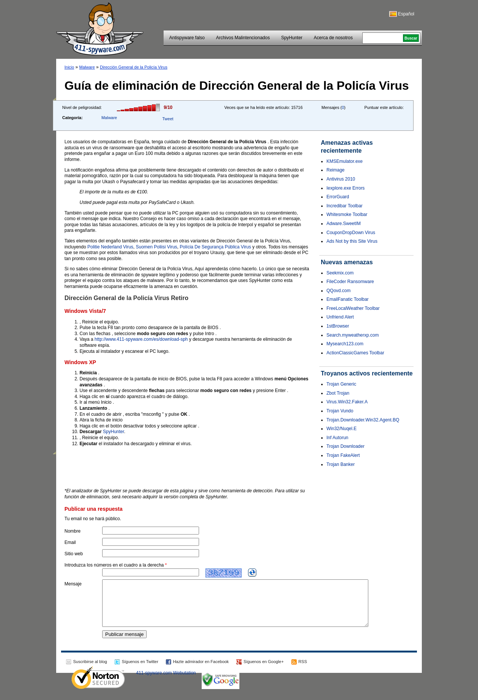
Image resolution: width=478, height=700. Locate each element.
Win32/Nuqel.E (341, 428)
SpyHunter (292, 37)
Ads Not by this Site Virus (351, 241)
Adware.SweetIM (343, 223)
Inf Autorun (337, 437)
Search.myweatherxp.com (352, 335)
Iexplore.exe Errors (345, 188)
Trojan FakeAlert (343, 455)
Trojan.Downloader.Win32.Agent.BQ (362, 420)
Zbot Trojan (337, 393)
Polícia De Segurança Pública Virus (215, 247)
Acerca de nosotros (333, 37)
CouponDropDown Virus (350, 232)
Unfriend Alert (340, 317)
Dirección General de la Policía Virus (133, 67)
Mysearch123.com (344, 343)
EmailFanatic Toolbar (347, 299)
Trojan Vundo (339, 411)
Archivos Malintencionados (243, 37)
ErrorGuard (337, 196)
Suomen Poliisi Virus (156, 247)
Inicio (69, 67)
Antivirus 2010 (340, 179)
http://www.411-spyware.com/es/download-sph (141, 339)
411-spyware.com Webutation (166, 682)
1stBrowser (337, 326)
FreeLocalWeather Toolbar (353, 308)
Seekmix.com (340, 273)
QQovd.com (338, 290)
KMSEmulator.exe (344, 161)
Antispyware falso (187, 37)
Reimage (335, 170)
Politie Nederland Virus (110, 247)
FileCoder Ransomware (350, 281)
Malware (87, 67)
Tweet (167, 118)
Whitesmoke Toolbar (347, 214)
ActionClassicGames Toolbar (355, 352)
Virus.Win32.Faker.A (347, 401)
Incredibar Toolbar (344, 205)
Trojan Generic (341, 384)
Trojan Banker (340, 464)
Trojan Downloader (345, 446)
